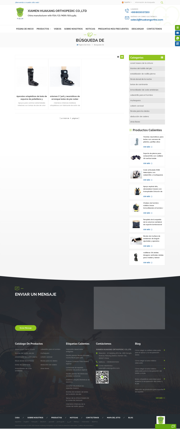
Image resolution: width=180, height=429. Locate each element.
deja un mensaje (163, 426)
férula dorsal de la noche (141, 79)
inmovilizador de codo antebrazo (144, 90)
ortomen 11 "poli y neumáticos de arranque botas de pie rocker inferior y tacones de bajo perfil (56, 91)
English (26, 422)
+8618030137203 (140, 12)
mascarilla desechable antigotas (74, 351)
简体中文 (95, 422)
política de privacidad (85, 426)
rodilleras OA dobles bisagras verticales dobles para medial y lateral (153, 255)
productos (56, 418)
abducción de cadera (139, 116)
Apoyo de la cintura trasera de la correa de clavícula (77, 399)
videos (57, 29)
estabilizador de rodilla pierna (142, 73)
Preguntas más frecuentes (113, 29)
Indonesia (85, 422)
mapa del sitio (113, 418)
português (60, 422)
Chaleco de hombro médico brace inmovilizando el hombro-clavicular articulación (153, 206)
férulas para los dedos (139, 111)
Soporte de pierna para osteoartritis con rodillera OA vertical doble (153, 156)
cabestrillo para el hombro (141, 95)
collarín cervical (137, 106)
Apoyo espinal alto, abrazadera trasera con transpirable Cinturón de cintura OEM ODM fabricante (152, 189)
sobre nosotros (73, 29)
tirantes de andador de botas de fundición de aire (77, 393)
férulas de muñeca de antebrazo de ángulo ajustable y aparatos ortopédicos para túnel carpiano (152, 239)
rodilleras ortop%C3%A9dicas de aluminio (78, 381)
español (18, 422)
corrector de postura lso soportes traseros (75, 387)
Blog (130, 418)
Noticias (90, 29)
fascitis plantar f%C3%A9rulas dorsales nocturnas (77, 375)
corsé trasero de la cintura (141, 63)
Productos (43, 29)
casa (17, 418)
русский (51, 422)
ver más (146, 147)
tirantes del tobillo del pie (141, 68)
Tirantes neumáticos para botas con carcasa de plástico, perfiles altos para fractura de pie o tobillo (153, 140)
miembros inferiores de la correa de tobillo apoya (75, 406)
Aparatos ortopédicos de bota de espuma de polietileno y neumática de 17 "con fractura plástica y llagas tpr (28, 91)
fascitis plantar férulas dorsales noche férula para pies (77, 357)
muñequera (135, 100)
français (35, 422)
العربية (69, 422)
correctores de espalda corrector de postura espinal (76, 369)
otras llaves (135, 122)
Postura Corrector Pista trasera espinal (77, 363)
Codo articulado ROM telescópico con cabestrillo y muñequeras (153, 173)
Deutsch (43, 422)
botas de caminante (139, 84)
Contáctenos (154, 29)
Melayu (76, 422)
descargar (138, 29)
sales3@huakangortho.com (147, 20)
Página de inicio (25, 29)
